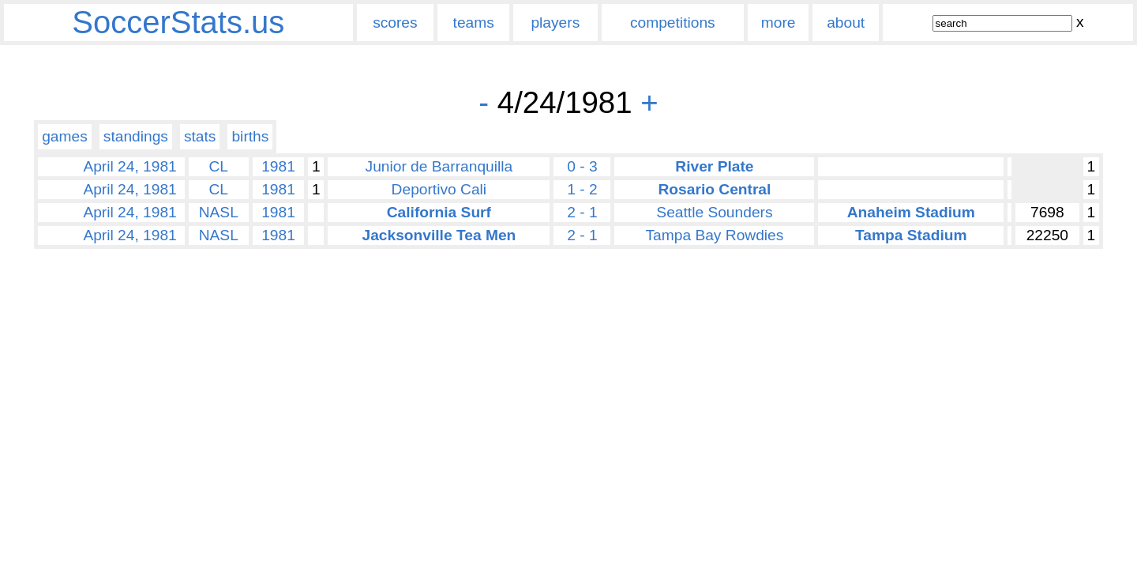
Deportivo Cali (439, 189)
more (778, 22)
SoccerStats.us (178, 22)
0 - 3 (582, 166)
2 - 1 (582, 212)
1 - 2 (582, 189)
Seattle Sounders (714, 212)
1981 (278, 166)
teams (473, 22)
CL (219, 166)
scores (395, 22)
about (846, 22)
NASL (218, 212)
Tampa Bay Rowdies (714, 235)
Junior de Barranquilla (439, 166)
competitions (672, 22)
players (555, 22)
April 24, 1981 (129, 166)
